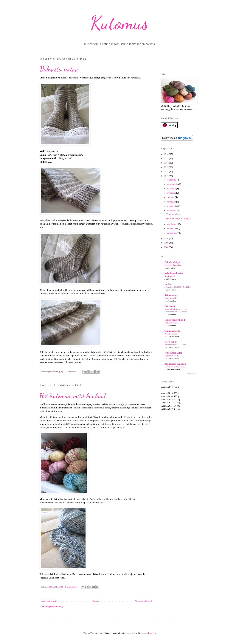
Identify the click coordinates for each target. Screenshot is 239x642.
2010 (166, 238)
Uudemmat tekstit (49, 601)
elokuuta (171, 197)
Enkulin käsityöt (172, 262)
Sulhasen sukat (170, 323)
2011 (166, 176)
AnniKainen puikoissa (175, 364)
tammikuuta (172, 233)
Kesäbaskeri (169, 276)
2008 (166, 247)
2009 (166, 242)
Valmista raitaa (59, 69)
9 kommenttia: (71, 587)
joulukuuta (172, 179)
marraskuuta (172, 184)
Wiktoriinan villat (173, 353)
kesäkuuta (171, 201)
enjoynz (129, 633)
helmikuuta (172, 228)
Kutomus (119, 23)
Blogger (151, 633)
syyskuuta (171, 193)
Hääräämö (169, 306)
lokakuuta (171, 188)
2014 (166, 162)
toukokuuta (172, 206)
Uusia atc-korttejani (172, 265)
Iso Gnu (168, 284)
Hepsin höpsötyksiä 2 (174, 320)
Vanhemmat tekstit (143, 601)
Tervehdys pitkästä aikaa (174, 367)
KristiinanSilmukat (173, 273)
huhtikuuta (172, 210)
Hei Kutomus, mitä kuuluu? (73, 396)
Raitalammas (170, 295)
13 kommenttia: (72, 371)
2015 (166, 158)
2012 (166, 171)
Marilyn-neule (170, 298)
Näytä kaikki (191, 373)
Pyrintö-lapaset (170, 334)
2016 (166, 154)
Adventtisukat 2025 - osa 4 (175, 344)
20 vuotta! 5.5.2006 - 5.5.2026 (177, 287)
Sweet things (170, 341)
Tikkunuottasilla (172, 331)
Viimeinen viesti (171, 356)
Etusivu (95, 601)
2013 (166, 167)
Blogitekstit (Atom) (54, 606)
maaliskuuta (172, 224)
